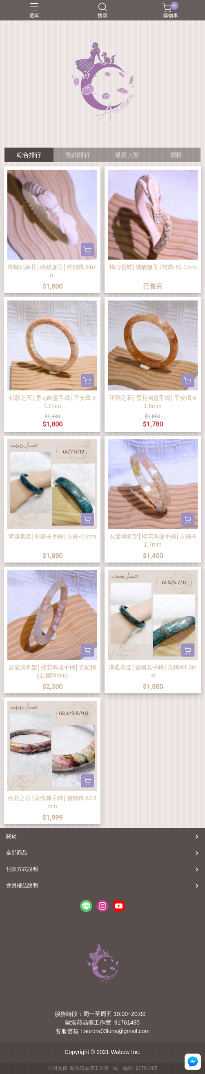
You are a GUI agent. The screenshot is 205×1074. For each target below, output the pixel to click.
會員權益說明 (22, 885)
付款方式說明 (22, 869)
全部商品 (16, 853)
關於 (11, 836)
